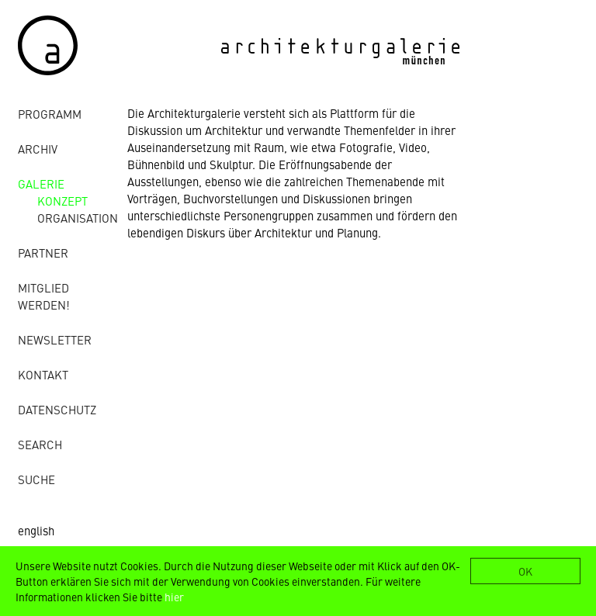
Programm (49, 114)
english (36, 530)
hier (174, 596)
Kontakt (43, 374)
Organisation (77, 217)
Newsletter (55, 339)
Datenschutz (57, 409)
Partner (43, 252)
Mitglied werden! (44, 296)
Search (40, 444)
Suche (36, 479)
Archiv (37, 148)
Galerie (41, 183)
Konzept (62, 200)
